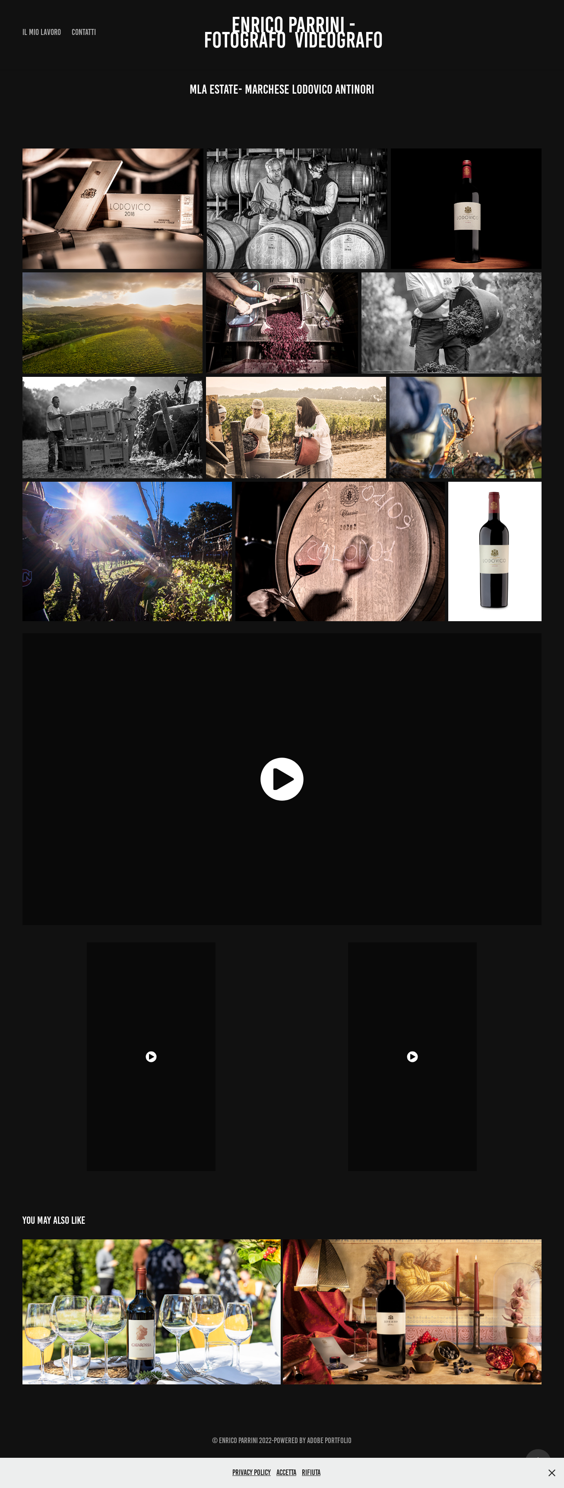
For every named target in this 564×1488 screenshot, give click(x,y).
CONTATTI (84, 32)
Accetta (286, 1472)
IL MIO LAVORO (41, 32)
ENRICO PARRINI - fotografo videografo (293, 32)
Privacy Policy (251, 1472)
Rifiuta (311, 1472)
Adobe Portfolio (329, 1440)
